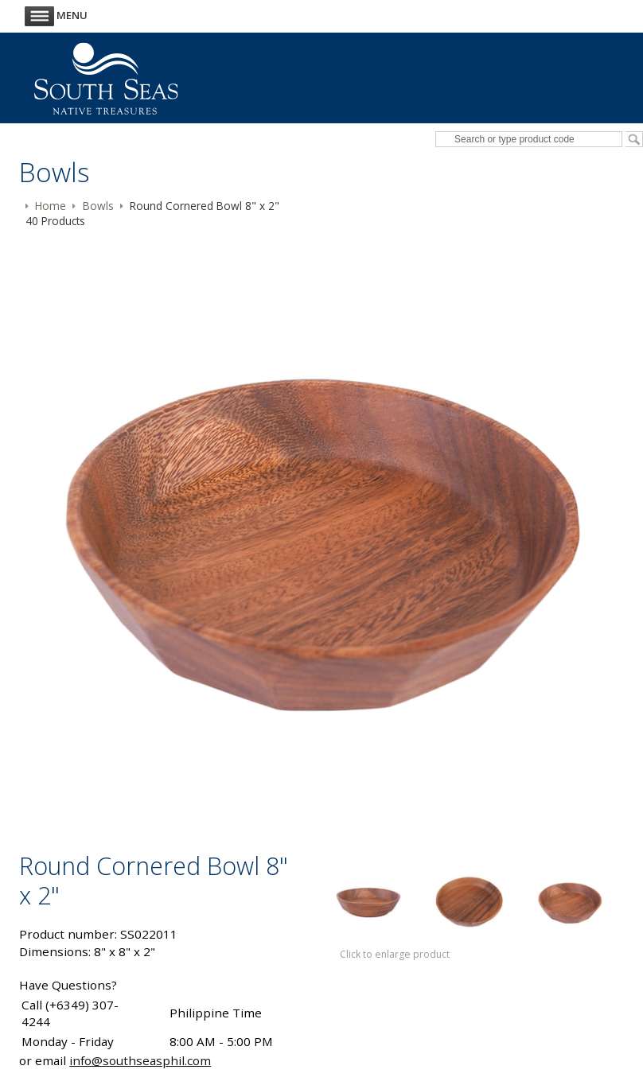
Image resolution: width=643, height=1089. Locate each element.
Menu (56, 15)
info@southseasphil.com (140, 1060)
